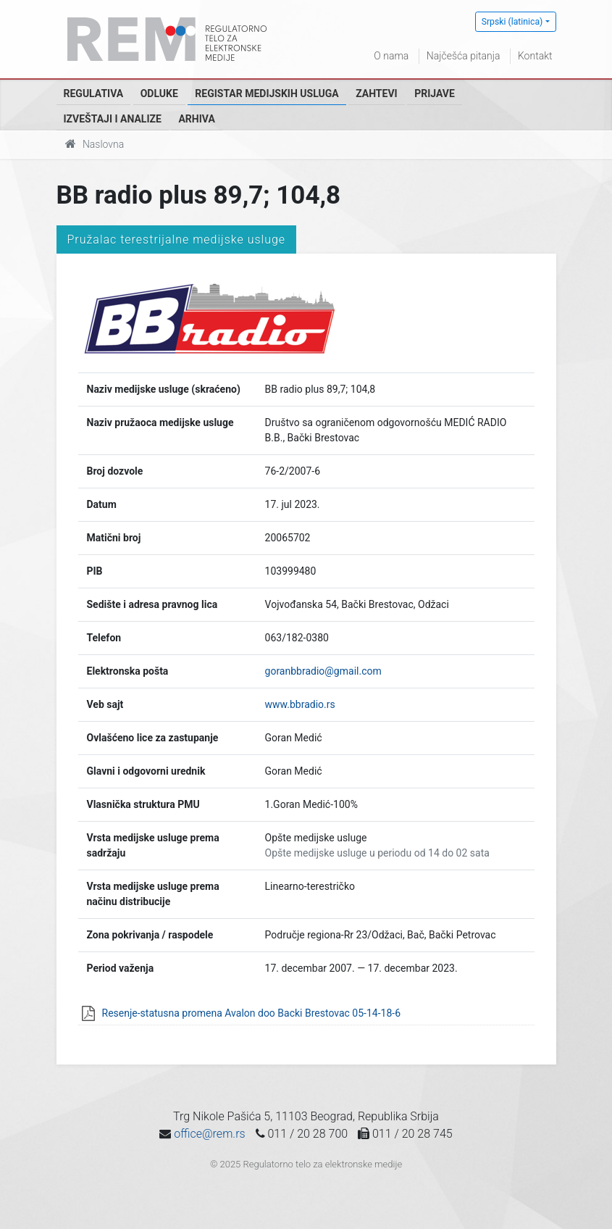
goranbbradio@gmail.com (323, 671)
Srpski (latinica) (512, 22)
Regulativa (94, 93)
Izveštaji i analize (113, 119)
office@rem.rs (209, 1134)
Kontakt (535, 56)
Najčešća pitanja (463, 56)
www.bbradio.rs (300, 704)
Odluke (159, 93)
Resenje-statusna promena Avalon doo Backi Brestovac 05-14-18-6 (251, 1013)
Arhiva (196, 119)
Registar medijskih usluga (266, 93)
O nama (391, 56)
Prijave (434, 93)
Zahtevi (376, 93)
